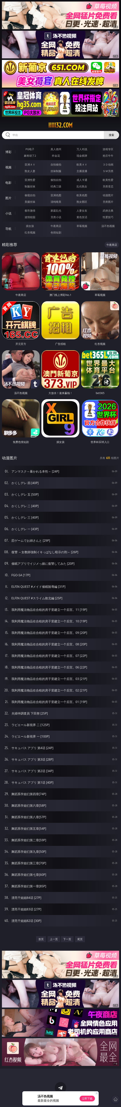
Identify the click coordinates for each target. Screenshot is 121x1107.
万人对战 (82, 149)
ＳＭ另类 (108, 171)
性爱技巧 (108, 217)
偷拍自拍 (56, 180)
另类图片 (108, 202)
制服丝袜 (30, 186)
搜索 (111, 135)
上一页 (54, 939)
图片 (8, 198)
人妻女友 (82, 210)
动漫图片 (108, 195)
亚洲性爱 (30, 180)
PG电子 (30, 149)
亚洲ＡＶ (30, 164)
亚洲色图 (56, 195)
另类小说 (56, 217)
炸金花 (56, 155)
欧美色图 (82, 195)
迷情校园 (30, 217)
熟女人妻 (30, 171)
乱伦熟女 (82, 186)
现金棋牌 (82, 155)
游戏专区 (108, 149)
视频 (8, 167)
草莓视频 (82, 226)
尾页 (80, 939)
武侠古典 (108, 210)
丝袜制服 (56, 171)
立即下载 (87, 1098)
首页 (41, 939)
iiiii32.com (60, 125)
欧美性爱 (108, 180)
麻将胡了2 (30, 155)
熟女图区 (82, 202)
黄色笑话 (82, 217)
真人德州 (56, 149)
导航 (8, 229)
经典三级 (56, 186)
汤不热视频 (108, 226)
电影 (8, 182)
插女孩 (30, 226)
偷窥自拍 (30, 195)
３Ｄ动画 (108, 164)
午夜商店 (56, 226)
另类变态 (108, 186)
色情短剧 (56, 232)
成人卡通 (82, 180)
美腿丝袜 (30, 202)
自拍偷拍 (56, 164)
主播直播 (82, 171)
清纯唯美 (56, 202)
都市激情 (30, 210)
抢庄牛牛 (108, 155)
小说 (8, 213)
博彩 (8, 152)
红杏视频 (30, 232)
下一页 (67, 939)
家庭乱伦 (56, 210)
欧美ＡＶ (82, 164)
